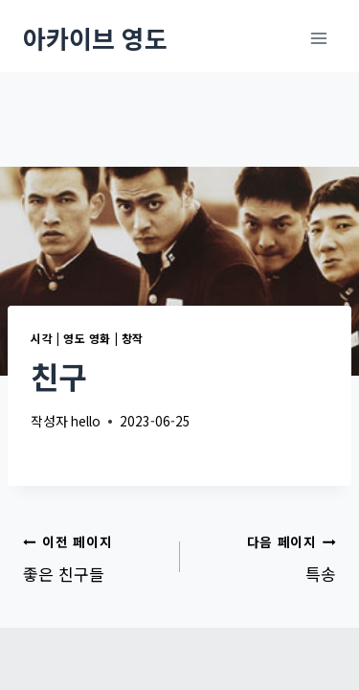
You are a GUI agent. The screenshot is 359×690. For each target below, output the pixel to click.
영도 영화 (87, 338)
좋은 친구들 (93, 556)
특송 (266, 556)
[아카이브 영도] (95, 38)
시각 (42, 338)
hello (86, 420)
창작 (133, 338)
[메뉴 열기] (318, 38)
